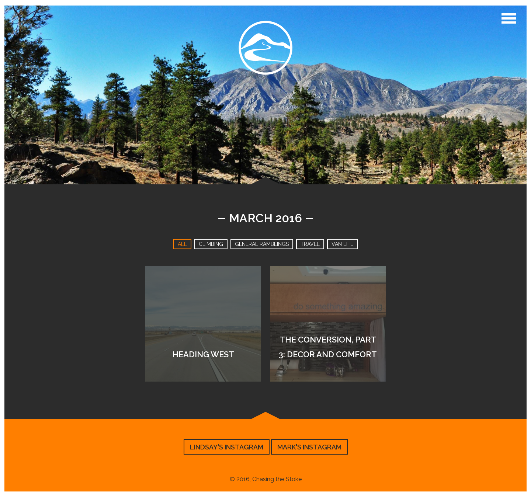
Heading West (203, 354)
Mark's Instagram (309, 447)
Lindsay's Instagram (226, 447)
